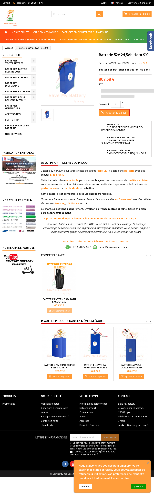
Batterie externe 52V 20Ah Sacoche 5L (131, 300)
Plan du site (47, 425)
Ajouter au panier (113, 112)
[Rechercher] (77, 14)
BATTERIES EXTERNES (17, 91)
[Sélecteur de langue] (119, 3)
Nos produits (20, 32)
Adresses (84, 420)
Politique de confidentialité (55, 416)
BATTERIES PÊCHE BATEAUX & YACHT (15, 98)
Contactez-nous (49, 420)
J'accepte (138, 486)
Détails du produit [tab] (76, 162)
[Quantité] (116, 104)
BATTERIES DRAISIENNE (12, 84)
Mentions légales (50, 403)
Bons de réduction (89, 425)
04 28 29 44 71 (35, 2)
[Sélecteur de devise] (105, 3)
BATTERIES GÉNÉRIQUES (12, 107)
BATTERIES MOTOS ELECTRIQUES (16, 70)
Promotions (8, 403)
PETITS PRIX (12, 119)
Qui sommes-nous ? (45, 32)
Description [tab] (49, 162)
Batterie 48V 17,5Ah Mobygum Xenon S (95, 366)
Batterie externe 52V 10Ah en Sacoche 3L (95, 300)
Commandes (86, 412)
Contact (6, 2)
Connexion (145, 2)
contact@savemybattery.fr (112, 247)
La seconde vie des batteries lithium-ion (85, 39)
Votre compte (90, 396)
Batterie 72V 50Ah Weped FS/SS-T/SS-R (59, 366)
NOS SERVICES (13, 134)
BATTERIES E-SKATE (16, 77)
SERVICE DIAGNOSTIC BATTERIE (17, 127)
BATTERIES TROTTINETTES (14, 62)
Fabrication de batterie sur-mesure (85, 32)
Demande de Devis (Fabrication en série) (29, 39)
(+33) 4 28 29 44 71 (80, 247)
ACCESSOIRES (13, 114)
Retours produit (88, 408)
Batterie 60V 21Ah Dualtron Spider (132, 366)
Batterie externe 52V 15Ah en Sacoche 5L (59, 300)
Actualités (122, 39)
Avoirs (83, 416)
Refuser (86, 486)
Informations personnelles (93, 403)
